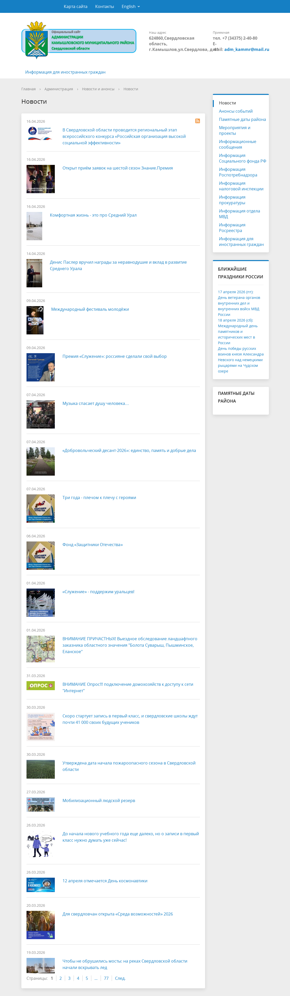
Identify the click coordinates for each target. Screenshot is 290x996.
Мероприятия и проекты (234, 130)
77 (106, 978)
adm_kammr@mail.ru (246, 49)
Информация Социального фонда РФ (242, 158)
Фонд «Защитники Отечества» (93, 544)
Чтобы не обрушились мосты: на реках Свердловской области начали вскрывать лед (125, 964)
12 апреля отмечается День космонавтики (105, 881)
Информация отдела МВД (239, 213)
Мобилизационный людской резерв (99, 800)
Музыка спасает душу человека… (96, 403)
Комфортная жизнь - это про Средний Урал (93, 215)
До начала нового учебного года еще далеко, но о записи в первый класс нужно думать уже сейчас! (131, 837)
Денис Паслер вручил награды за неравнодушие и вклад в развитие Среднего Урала (118, 265)
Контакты (104, 6)
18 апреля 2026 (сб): (235, 320)
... (96, 978)
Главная (28, 88)
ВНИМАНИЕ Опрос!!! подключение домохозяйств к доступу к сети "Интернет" (128, 687)
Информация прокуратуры (232, 200)
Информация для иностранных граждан (65, 72)
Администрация (59, 88)
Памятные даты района (242, 119)
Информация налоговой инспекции (241, 186)
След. (120, 978)
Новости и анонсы (98, 88)
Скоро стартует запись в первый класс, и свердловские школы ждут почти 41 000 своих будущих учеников (130, 719)
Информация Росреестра (232, 227)
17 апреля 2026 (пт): (235, 291)
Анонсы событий (236, 111)
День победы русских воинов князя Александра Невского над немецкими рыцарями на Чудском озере (241, 360)
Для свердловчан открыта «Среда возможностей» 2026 (118, 914)
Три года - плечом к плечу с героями (99, 497)
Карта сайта (75, 6)
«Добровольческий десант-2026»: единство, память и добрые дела (129, 450)
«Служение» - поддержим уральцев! (99, 591)
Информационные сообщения (237, 144)
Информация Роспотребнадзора (238, 172)
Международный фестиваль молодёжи (90, 309)
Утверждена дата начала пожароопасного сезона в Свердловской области (129, 766)
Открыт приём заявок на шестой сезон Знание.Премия (118, 168)
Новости (131, 88)
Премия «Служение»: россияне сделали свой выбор (115, 356)
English (129, 6)
